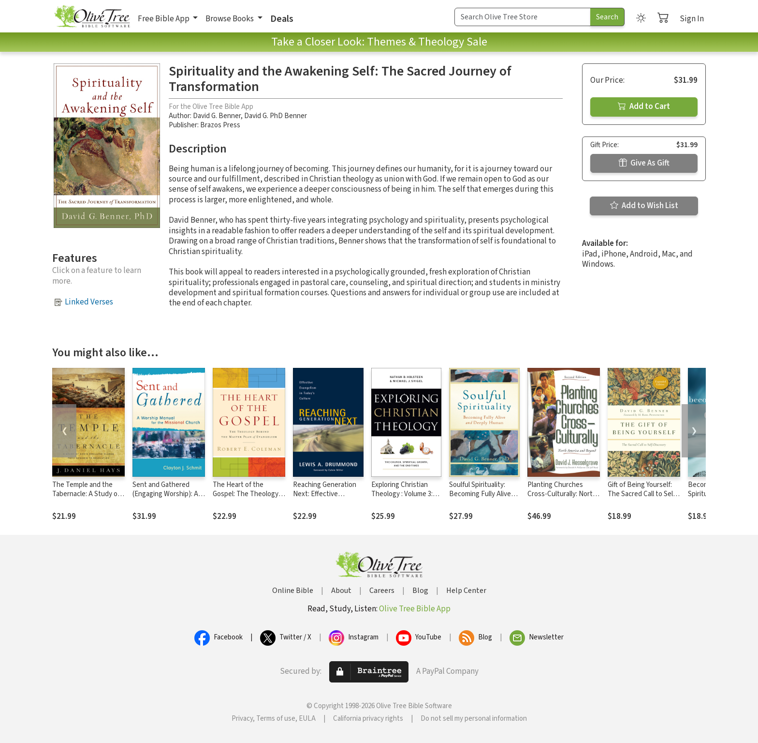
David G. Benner (217, 116)
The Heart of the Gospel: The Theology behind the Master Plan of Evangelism (248, 498)
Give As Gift (644, 163)
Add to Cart (644, 106)
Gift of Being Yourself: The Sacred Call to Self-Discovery (643, 494)
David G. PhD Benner (275, 116)
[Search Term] (522, 17)
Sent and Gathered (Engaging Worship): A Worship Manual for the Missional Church (167, 498)
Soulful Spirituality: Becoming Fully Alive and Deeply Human (480, 494)
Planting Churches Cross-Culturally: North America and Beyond (562, 494)
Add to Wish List (644, 206)
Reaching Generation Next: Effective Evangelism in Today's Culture (325, 498)
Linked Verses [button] (89, 302)
